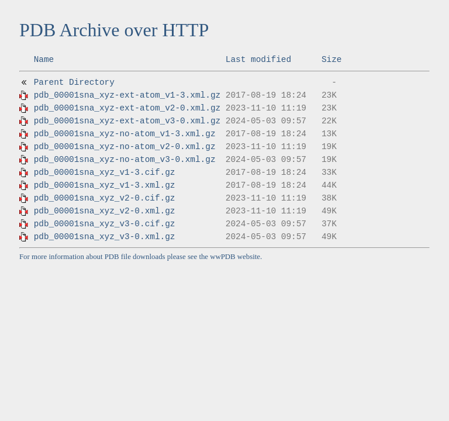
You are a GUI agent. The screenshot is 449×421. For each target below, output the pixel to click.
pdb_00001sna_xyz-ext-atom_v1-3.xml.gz (127, 95)
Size (332, 59)
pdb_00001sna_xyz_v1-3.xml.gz (104, 185)
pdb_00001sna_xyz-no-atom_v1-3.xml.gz (125, 134)
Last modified (258, 59)
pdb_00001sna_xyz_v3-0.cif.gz (104, 224)
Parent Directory (74, 82)
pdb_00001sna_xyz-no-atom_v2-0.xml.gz (125, 146)
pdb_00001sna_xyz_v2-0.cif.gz (104, 198)
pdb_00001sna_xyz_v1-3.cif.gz (104, 172)
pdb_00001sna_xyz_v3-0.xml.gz (104, 236)
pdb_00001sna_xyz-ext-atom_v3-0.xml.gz (127, 121)
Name (44, 59)
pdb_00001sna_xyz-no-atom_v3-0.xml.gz (125, 159)
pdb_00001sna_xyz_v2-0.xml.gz (104, 211)
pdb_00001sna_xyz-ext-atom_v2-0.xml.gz (127, 108)
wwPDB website (235, 257)
